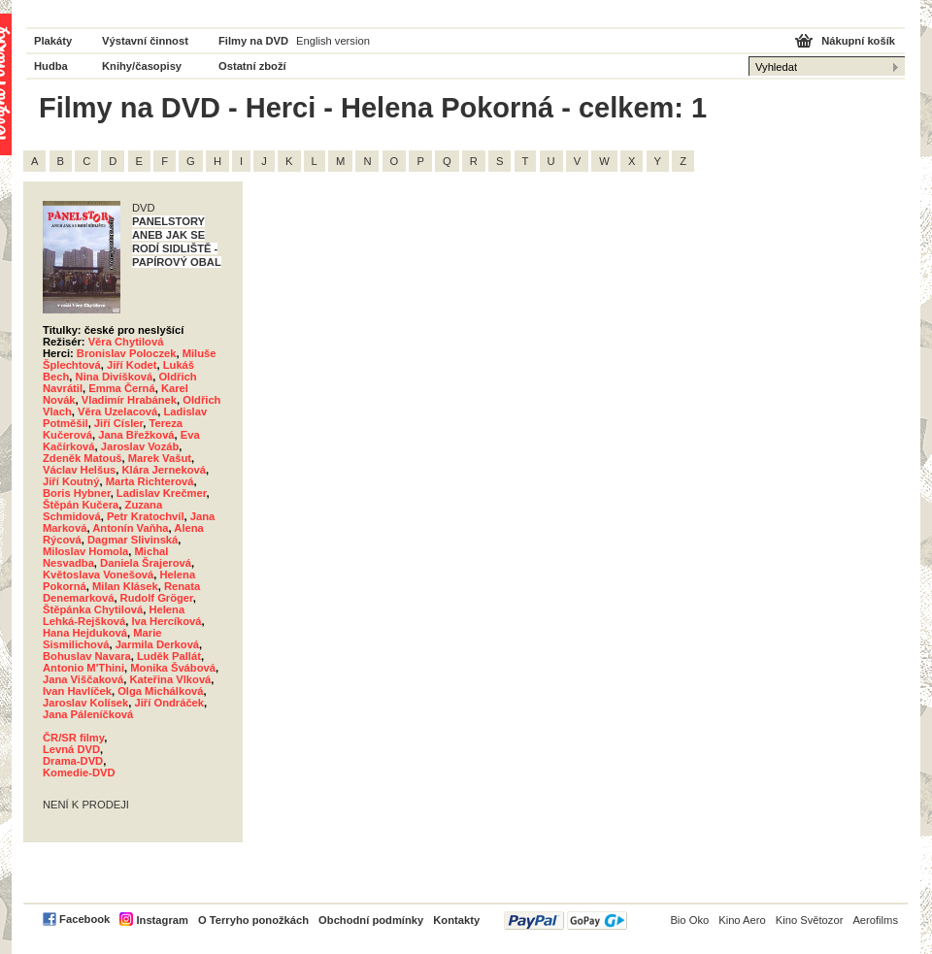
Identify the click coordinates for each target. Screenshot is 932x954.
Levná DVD (71, 749)
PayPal (565, 920)
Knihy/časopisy (142, 66)
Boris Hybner (77, 493)
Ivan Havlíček (77, 691)
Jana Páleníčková (88, 714)
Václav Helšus (79, 470)
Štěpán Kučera (80, 504)
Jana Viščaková (83, 679)
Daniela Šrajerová (145, 563)
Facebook (84, 919)
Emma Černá (121, 388)
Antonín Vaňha (130, 528)
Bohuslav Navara (87, 656)
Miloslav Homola (85, 551)
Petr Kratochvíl (145, 516)
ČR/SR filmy (73, 737)
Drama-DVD (73, 761)
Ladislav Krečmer (161, 493)
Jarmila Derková (157, 644)
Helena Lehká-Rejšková (113, 615)
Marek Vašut (159, 458)
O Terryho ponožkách (253, 920)
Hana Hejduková (85, 633)
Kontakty (456, 920)
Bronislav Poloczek (127, 353)
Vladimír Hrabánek (129, 400)
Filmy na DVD (253, 41)
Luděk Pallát (169, 656)
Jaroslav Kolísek (85, 702)
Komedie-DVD (79, 772)
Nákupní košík (858, 41)
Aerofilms (875, 920)
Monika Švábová (173, 668)
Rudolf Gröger (156, 598)
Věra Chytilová (126, 341)
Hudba (51, 66)
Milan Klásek (125, 586)
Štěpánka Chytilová (93, 609)
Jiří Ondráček (170, 702)
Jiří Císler (118, 423)
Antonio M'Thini (83, 668)
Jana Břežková (136, 435)
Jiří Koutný (71, 481)
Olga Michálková (160, 691)
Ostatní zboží (252, 66)
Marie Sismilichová (102, 638)
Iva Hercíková (166, 621)
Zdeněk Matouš (82, 458)
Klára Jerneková (163, 470)
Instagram (161, 920)
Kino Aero (742, 920)
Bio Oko (689, 920)
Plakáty (53, 41)
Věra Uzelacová (117, 411)
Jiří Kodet (132, 365)
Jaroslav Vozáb (140, 446)
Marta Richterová (150, 481)
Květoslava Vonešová (98, 574)
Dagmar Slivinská (132, 539)
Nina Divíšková (114, 376)
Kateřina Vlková (170, 679)
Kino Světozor (810, 920)
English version (333, 41)
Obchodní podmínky (370, 920)
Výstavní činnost (145, 41)
